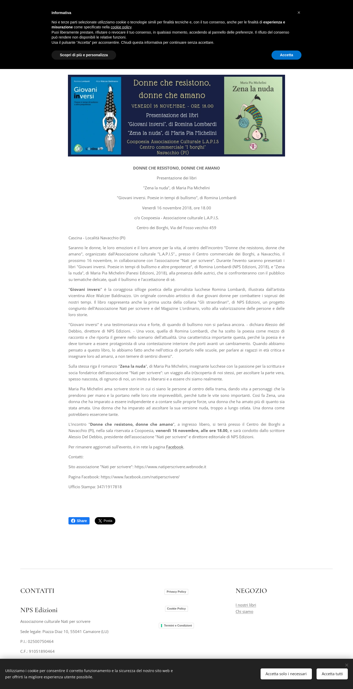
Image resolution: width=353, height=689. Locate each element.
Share (79, 521)
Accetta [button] (286, 55)
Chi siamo (244, 611)
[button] (299, 12)
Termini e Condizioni (178, 625)
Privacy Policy (176, 591)
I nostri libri (246, 604)
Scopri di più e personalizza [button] (84, 55)
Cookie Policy (176, 608)
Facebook (174, 446)
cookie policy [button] (121, 27)
